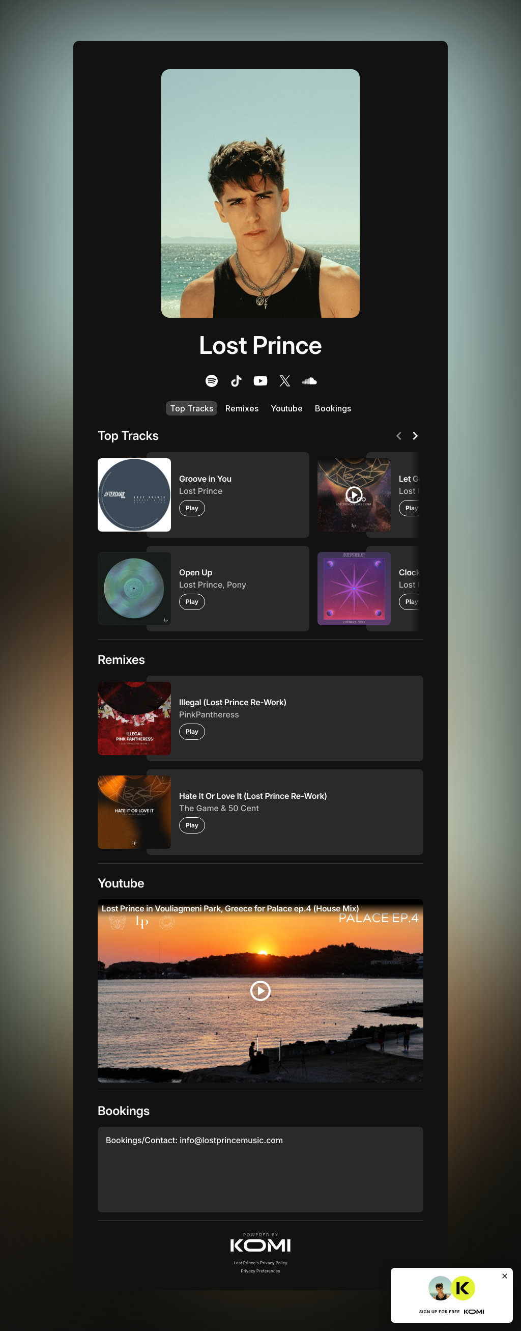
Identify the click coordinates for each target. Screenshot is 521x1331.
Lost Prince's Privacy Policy (260, 1262)
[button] (260, 1242)
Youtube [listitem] (287, 408)
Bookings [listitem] (333, 408)
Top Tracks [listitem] (191, 408)
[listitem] (212, 381)
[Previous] (399, 436)
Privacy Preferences (260, 1270)
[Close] (505, 1276)
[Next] (415, 436)
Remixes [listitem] (241, 408)
